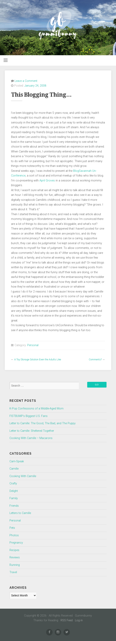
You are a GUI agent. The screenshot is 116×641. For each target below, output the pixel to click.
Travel (13, 572)
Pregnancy (16, 542)
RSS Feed (67, 620)
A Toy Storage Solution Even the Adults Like (37, 359)
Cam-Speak (16, 461)
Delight (13, 491)
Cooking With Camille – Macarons (30, 438)
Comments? (95, 359)
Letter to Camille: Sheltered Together (31, 431)
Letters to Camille (20, 513)
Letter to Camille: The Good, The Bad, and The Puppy (42, 423)
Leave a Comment (26, 81)
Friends (14, 505)
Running (14, 565)
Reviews (14, 557)
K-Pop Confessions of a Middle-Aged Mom (36, 408)
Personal (32, 345)
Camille (14, 468)
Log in (79, 620)
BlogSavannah (82, 171)
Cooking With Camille (22, 476)
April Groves (47, 180)
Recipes (14, 550)
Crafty (13, 483)
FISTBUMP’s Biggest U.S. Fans (28, 416)
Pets (12, 528)
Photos (14, 535)
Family (13, 498)
